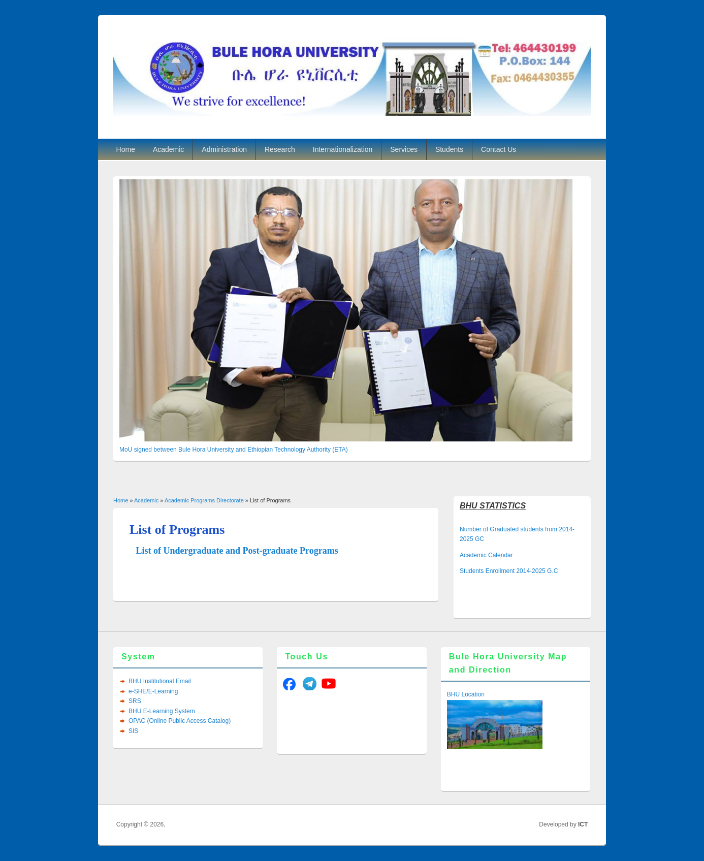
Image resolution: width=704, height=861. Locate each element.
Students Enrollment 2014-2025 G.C (509, 571)
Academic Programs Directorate (204, 500)
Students (449, 149)
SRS (135, 701)
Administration (224, 149)
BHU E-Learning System (162, 711)
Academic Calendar (486, 555)
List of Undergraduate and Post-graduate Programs (237, 551)
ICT (583, 824)
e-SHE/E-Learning (153, 691)
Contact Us (498, 149)
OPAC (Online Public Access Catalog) (180, 720)
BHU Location (466, 694)
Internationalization (343, 149)
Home (125, 149)
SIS (133, 731)
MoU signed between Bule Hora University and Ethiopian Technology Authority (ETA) (233, 449)
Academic (168, 149)
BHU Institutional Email (160, 681)
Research (280, 149)
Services (404, 149)
